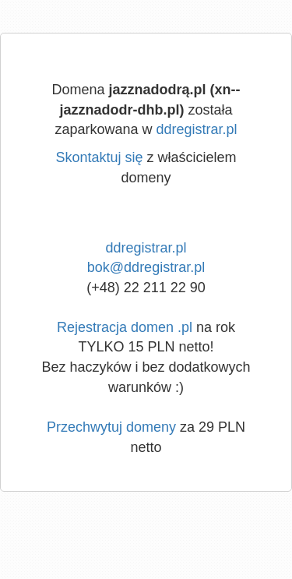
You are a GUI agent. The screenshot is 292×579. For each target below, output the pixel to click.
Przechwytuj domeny (111, 427)
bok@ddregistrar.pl (146, 267)
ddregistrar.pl (197, 129)
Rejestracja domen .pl (124, 327)
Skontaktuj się (98, 157)
